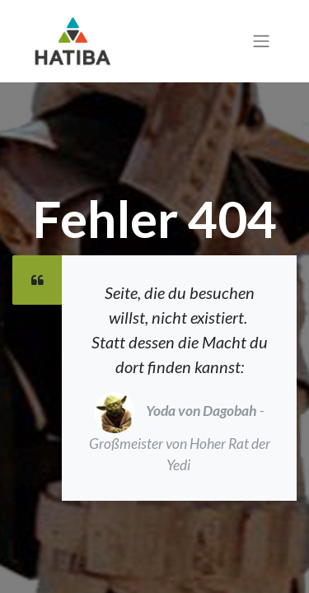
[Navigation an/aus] (261, 41)
